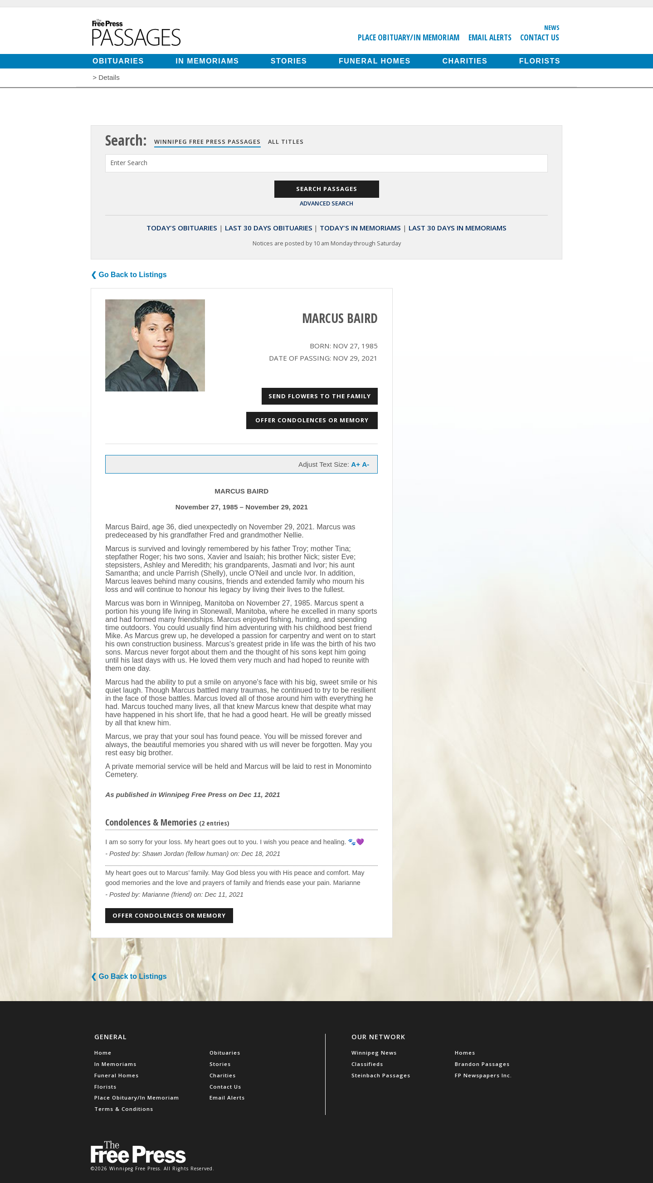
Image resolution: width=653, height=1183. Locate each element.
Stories (289, 61)
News (552, 27)
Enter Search (128, 162)
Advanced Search (326, 203)
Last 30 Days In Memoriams (458, 227)
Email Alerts (490, 37)
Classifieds (367, 1064)
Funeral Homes (375, 61)
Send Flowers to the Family (319, 396)
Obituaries (118, 61)
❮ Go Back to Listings (129, 275)
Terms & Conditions (123, 1108)
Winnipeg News (374, 1052)
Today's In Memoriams (360, 227)
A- (365, 464)
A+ (355, 464)
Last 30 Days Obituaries (268, 227)
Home (103, 1052)
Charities (464, 61)
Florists (539, 61)
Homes (465, 1052)
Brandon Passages (482, 1064)
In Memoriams (207, 61)
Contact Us (539, 37)
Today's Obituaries (181, 227)
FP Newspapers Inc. (483, 1075)
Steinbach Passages (380, 1075)
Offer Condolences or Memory (312, 420)
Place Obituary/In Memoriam (408, 37)
